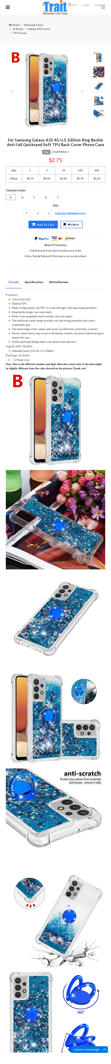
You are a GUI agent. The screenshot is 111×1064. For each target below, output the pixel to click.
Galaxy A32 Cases (38, 28)
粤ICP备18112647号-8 (55, 1047)
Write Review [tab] (58, 282)
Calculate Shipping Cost (70, 213)
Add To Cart (43, 224)
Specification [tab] (34, 282)
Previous (11, 91)
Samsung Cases (33, 24)
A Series (18, 28)
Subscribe (61, 1001)
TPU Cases (20, 33)
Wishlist (71, 224)
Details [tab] (14, 282)
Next (82, 91)
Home (14, 24)
